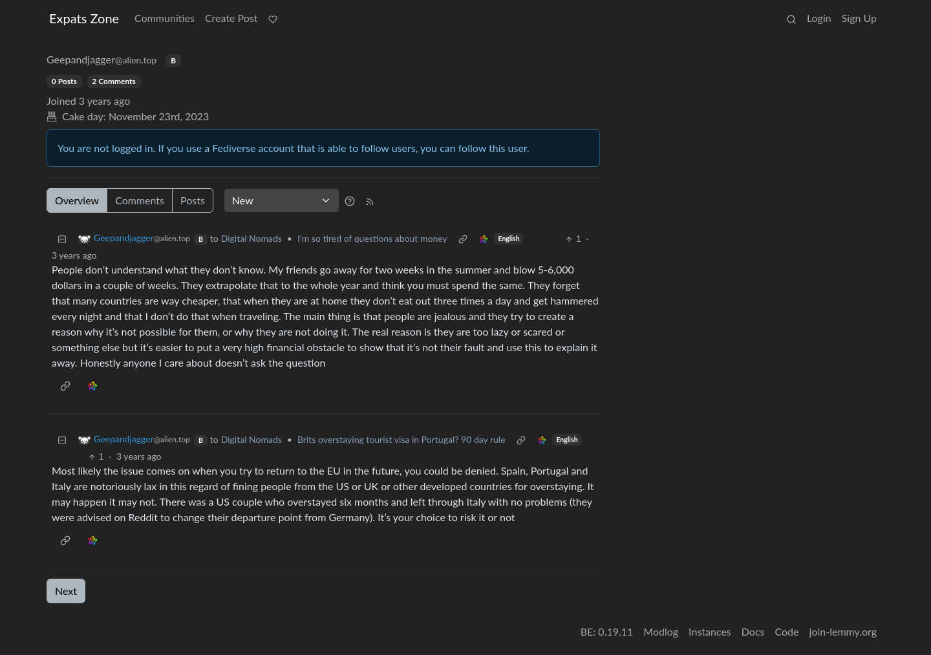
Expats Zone (84, 18)
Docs (753, 631)
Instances (710, 631)
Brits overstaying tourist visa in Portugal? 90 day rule (401, 439)
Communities (164, 18)
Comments (139, 200)
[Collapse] (62, 238)
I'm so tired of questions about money (372, 238)
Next (66, 591)
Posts (192, 200)
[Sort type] (281, 200)
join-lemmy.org (843, 631)
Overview (77, 200)
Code (787, 631)
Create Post (231, 18)
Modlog (660, 631)
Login (819, 18)
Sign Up (859, 18)
